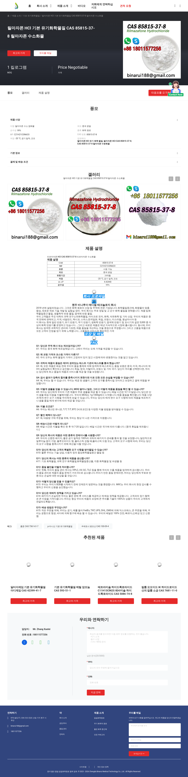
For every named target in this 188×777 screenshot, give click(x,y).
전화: (90, 676)
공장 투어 (63, 723)
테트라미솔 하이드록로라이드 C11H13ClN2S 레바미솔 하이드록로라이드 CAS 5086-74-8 (115, 590)
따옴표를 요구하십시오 (164, 92)
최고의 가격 (19, 53)
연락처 (62, 734)
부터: (90, 662)
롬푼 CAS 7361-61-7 (29, 526)
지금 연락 (96, 692)
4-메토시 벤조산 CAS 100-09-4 (95, 526)
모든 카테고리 (99, 735)
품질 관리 (63, 729)
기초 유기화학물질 (31, 16)
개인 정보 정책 (103, 767)
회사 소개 (63, 718)
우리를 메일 (45, 53)
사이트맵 (82, 767)
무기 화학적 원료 (100, 724)
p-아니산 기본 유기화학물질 (60, 526)
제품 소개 (16, 16)
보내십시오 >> (139, 754)
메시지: (91, 628)
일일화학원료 (99, 718)
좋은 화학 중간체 (100, 729)
